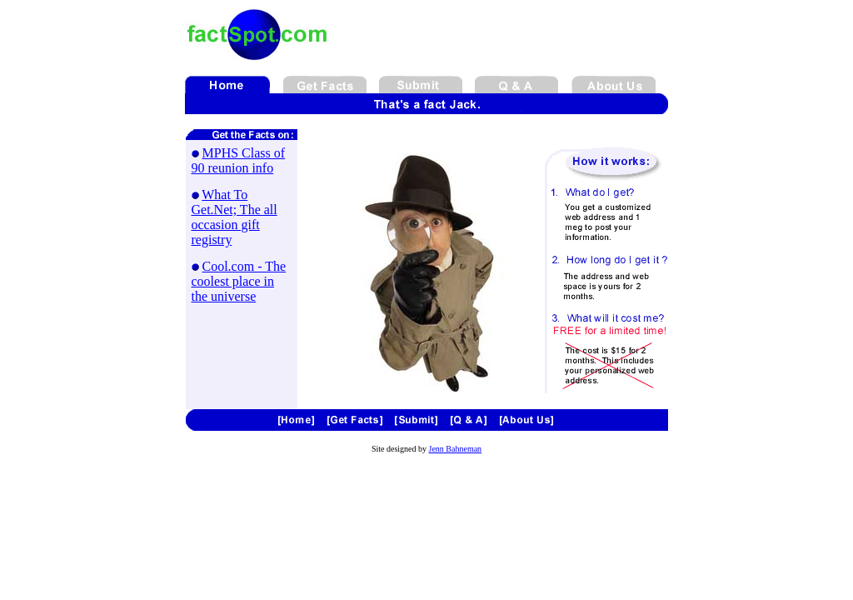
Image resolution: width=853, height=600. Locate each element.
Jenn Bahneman (455, 448)
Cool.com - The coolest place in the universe (239, 281)
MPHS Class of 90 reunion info (239, 160)
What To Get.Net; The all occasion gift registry (234, 217)
